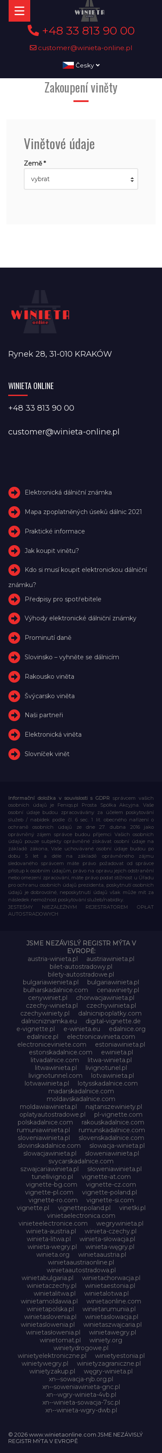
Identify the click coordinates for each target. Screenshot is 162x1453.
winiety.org (105, 1340)
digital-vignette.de (113, 1021)
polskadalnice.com (45, 1122)
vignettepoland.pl (84, 1208)
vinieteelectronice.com (53, 1223)
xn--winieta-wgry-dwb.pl (81, 1410)
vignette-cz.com (111, 1184)
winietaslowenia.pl (48, 1324)
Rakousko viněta (49, 676)
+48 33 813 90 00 (81, 31)
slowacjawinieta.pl (49, 1153)
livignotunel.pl (106, 1068)
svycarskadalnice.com (81, 1161)
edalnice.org (127, 1029)
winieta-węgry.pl (110, 1247)
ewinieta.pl (117, 1052)
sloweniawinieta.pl (112, 1153)
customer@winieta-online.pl (81, 48)
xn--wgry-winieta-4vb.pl (81, 1395)
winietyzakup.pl (52, 1371)
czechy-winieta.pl (52, 1005)
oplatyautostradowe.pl (52, 1114)
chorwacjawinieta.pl (105, 998)
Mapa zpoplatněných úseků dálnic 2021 (83, 512)
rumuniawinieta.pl (43, 1130)
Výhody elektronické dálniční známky (81, 618)
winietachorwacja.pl (111, 1278)
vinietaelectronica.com (81, 1216)
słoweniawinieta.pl (114, 1169)
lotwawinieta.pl (47, 1083)
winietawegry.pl (112, 1332)
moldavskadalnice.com (81, 1099)
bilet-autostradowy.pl (81, 967)
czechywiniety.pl (45, 1013)
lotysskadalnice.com (108, 1083)
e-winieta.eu (82, 1029)
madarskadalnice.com (81, 1091)
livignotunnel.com (56, 1075)
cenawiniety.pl (118, 990)
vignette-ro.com (53, 1200)
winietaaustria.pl (102, 1254)
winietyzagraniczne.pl (109, 1363)
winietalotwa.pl (106, 1293)
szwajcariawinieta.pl (49, 1169)
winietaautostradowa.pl (81, 1270)
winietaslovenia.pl (50, 1317)
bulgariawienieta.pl (51, 982)
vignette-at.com (106, 1177)
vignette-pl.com (49, 1192)
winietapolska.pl (50, 1309)
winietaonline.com (113, 1301)
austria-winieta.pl (53, 959)
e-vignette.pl (35, 1029)
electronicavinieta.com (101, 1037)
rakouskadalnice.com (113, 1122)
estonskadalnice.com (60, 1052)
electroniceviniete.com (51, 1044)
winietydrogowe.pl (81, 1348)
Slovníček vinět (47, 754)
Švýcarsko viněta (50, 696)
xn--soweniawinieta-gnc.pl (81, 1387)
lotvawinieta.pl (112, 1075)
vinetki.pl (132, 1208)
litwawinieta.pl (56, 1068)
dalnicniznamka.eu (49, 1021)
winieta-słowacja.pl (107, 1239)
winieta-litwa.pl (49, 1239)
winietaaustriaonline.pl (81, 1262)
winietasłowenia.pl (53, 1332)
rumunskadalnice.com (112, 1130)
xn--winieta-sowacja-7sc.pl (81, 1402)
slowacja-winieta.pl (117, 1146)
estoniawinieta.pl (120, 1044)
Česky (81, 65)
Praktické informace (55, 531)
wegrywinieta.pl (119, 1223)
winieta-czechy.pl (111, 1231)
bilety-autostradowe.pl (81, 974)
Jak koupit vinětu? (52, 551)
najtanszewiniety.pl (114, 1107)
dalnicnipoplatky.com (110, 1013)
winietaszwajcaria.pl (112, 1324)
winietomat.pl (60, 1340)
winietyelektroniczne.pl (52, 1356)
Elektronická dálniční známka (68, 492)
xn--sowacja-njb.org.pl (81, 1379)
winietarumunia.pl (109, 1309)
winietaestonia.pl (110, 1286)
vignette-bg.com (51, 1184)
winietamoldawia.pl (49, 1301)
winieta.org (53, 1254)
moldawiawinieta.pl (48, 1107)
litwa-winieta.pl (110, 1060)
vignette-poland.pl (109, 1192)
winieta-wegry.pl (52, 1247)
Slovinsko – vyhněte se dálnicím (72, 657)
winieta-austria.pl (51, 1231)
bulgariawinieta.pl (113, 982)
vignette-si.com (110, 1200)
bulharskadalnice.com (55, 990)
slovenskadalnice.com (111, 1138)
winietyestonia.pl (120, 1356)
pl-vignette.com (118, 1114)
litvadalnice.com (55, 1060)
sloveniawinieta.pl (44, 1138)
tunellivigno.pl (52, 1177)
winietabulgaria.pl (47, 1278)
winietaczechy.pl (51, 1286)
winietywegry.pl (45, 1363)
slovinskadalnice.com (49, 1146)
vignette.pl (33, 1208)
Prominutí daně (48, 638)
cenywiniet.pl (47, 998)
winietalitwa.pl (55, 1293)
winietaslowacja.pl (111, 1317)
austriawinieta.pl (110, 959)
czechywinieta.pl (111, 1005)
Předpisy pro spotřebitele (63, 599)
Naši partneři (44, 715)
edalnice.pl (42, 1037)
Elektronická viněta (53, 734)
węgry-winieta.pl (108, 1371)
